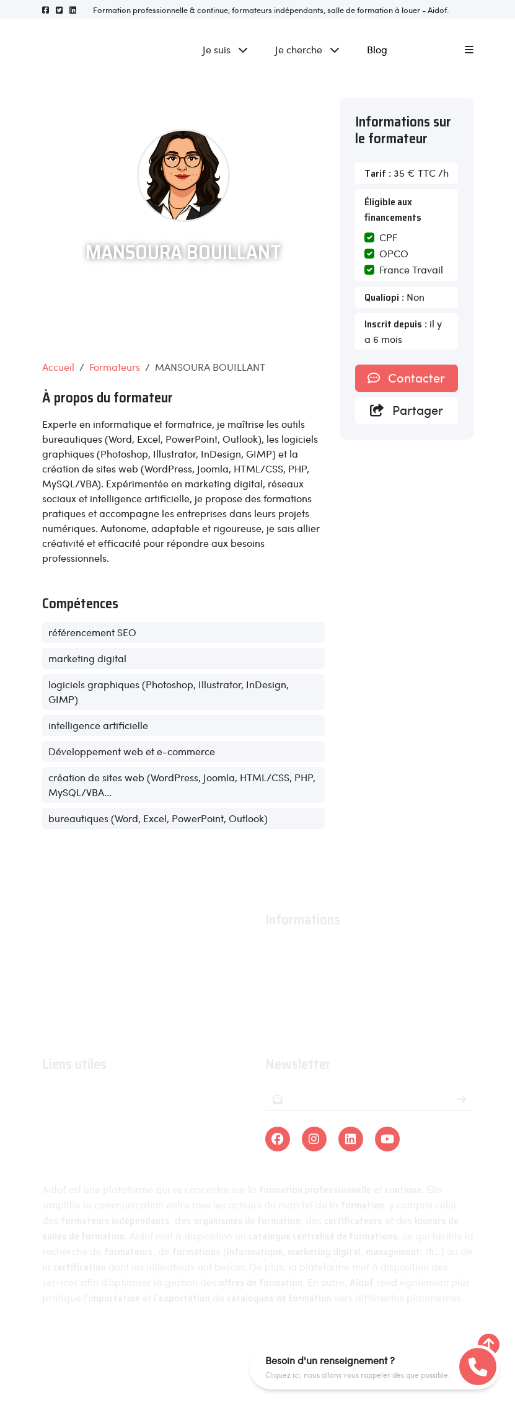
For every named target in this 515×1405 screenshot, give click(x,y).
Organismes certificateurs (100, 1131)
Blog (377, 49)
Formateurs (114, 367)
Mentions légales (190, 1344)
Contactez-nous (301, 1023)
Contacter (406, 377)
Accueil (58, 367)
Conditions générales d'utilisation (340, 987)
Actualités (287, 969)
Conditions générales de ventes (336, 1005)
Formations (67, 1095)
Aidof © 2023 (105, 1344)
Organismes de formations (102, 1113)
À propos (285, 951)
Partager (406, 410)
